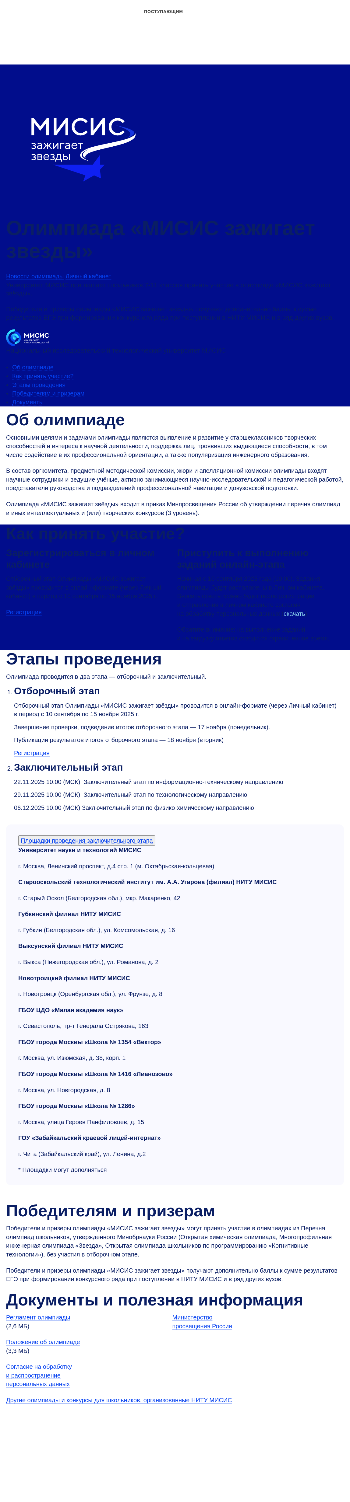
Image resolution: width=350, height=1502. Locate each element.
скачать (294, 613)
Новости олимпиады (35, 276)
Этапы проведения (38, 385)
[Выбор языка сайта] (335, 36)
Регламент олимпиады (38, 1317)
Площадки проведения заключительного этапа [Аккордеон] (87, 840)
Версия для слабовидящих (254, 36)
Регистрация (24, 612)
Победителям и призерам (48, 393)
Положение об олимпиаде (43, 1342)
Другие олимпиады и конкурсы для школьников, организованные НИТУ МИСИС (119, 1400)
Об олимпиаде (33, 367)
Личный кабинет (306, 36)
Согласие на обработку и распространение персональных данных (39, 1375)
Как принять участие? (42, 376)
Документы (28, 402)
